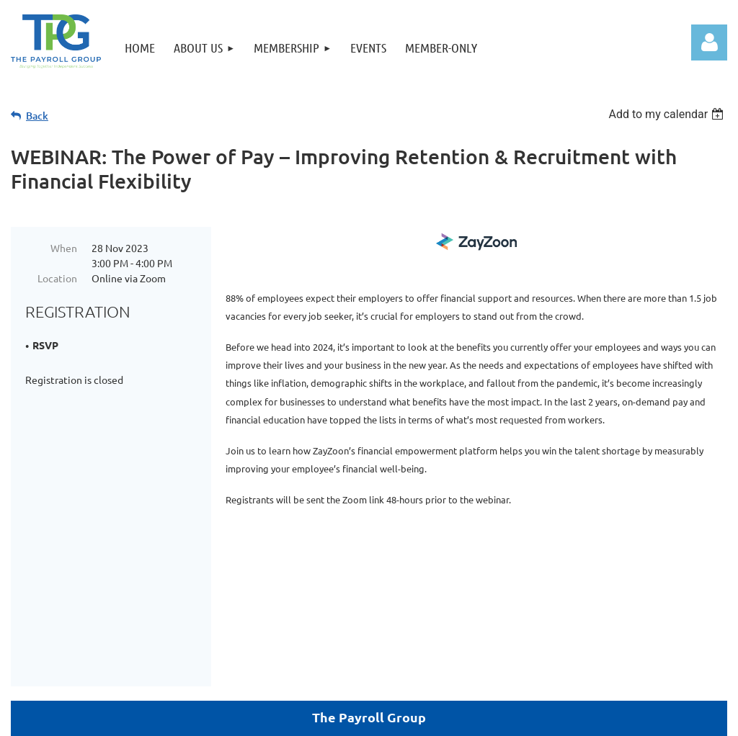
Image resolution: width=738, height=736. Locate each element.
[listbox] (667, 114)
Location (57, 277)
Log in (709, 42)
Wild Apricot (555, 717)
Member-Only (334, 675)
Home (455, 675)
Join (273, 675)
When (63, 247)
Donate (407, 675)
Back (37, 115)
